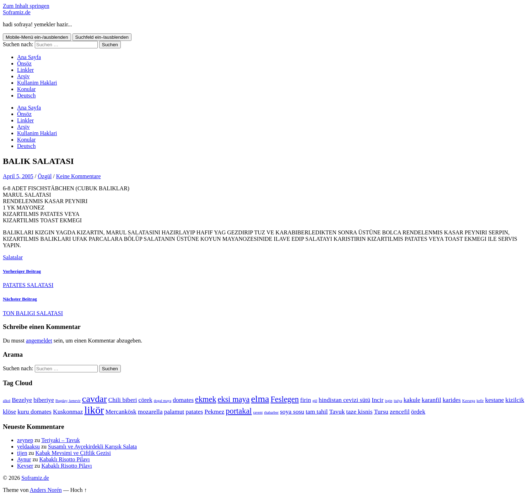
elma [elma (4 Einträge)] (260, 399)
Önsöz (24, 63)
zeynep (25, 440)
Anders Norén (46, 490)
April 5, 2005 (18, 176)
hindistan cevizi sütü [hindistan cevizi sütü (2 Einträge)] (344, 399)
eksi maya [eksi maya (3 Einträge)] (234, 399)
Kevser (25, 466)
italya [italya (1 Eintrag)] (398, 401)
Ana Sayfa (29, 57)
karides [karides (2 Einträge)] (452, 399)
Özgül (45, 176)
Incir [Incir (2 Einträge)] (377, 399)
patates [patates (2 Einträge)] (194, 411)
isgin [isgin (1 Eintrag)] (388, 401)
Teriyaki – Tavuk (60, 440)
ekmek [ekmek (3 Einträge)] (205, 399)
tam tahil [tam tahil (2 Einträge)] (317, 411)
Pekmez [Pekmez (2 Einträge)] (214, 411)
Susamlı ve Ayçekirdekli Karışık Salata (92, 447)
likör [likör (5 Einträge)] (94, 410)
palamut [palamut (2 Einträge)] (174, 411)
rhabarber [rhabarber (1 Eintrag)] (271, 412)
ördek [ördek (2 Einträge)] (418, 411)
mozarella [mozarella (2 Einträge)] (150, 411)
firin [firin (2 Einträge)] (305, 399)
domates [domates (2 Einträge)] (183, 399)
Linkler (25, 70)
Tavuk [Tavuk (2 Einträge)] (337, 411)
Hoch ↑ (78, 490)
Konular (26, 89)
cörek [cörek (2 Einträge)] (145, 399)
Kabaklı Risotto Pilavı (64, 459)
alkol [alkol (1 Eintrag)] (6, 401)
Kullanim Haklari (37, 83)
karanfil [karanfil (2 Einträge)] (431, 399)
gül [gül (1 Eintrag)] (314, 401)
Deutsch (26, 95)
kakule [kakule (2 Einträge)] (412, 399)
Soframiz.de (17, 12)
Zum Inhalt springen (26, 6)
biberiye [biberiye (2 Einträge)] (43, 399)
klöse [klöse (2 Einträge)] (9, 411)
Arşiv (23, 76)
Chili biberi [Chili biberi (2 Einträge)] (122, 399)
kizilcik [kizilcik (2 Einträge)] (514, 399)
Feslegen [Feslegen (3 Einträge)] (284, 399)
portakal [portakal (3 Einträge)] (239, 411)
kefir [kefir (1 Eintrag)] (480, 401)
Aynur (24, 459)
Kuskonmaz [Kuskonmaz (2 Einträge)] (68, 411)
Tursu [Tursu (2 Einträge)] (381, 411)
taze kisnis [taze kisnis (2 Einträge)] (359, 411)
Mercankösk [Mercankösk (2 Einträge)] (121, 411)
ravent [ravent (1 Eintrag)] (258, 412)
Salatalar (13, 257)
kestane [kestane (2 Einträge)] (494, 399)
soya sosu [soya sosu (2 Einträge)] (292, 411)
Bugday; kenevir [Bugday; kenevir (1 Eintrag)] (68, 401)
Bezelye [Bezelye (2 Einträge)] (22, 399)
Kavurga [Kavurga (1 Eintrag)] (468, 401)
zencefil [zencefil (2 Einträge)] (400, 411)
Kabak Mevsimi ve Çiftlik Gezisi (73, 453)
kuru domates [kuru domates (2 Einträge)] (34, 411)
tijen (22, 453)
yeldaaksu (28, 447)
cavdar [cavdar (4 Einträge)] (94, 399)
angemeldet (39, 341)
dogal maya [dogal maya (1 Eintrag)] (162, 401)
